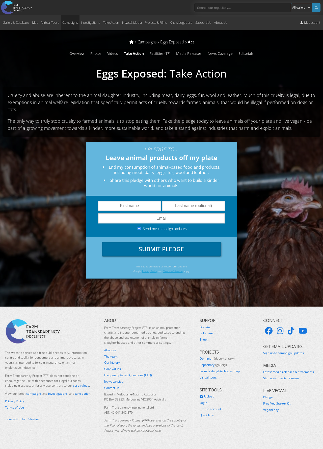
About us (110, 351)
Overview (77, 53)
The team (111, 357)
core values (81, 386)
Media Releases (189, 53)
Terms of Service (173, 272)
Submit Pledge (161, 249)
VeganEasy (271, 411)
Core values (112, 370)
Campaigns (70, 22)
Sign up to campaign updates (283, 354)
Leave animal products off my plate (162, 158)
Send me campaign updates (165, 229)
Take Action (111, 22)
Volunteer (206, 334)
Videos (112, 53)
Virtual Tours (50, 22)
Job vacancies (113, 382)
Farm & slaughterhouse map (220, 372)
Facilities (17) (160, 53)
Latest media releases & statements (288, 373)
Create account (210, 410)
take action (82, 394)
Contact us (111, 389)
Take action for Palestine (22, 420)
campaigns (34, 394)
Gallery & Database (16, 22)
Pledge (268, 398)
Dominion (217, 359)
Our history (112, 363)
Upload (207, 397)
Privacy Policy (148, 272)
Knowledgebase (181, 22)
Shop (203, 340)
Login (203, 404)
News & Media (132, 22)
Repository (213, 366)
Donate (205, 328)
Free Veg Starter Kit (276, 404)
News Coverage (220, 53)
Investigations (90, 22)
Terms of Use (14, 408)
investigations (58, 394)
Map (35, 22)
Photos (95, 53)
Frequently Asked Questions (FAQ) (128, 376)
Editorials (246, 53)
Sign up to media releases (281, 379)
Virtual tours (208, 378)
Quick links (207, 416)
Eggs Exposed (130, 73)
